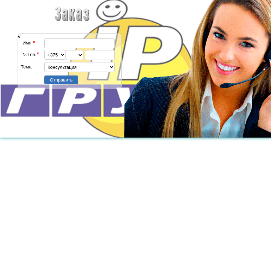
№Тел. (29, 54)
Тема (26, 66)
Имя (27, 43)
